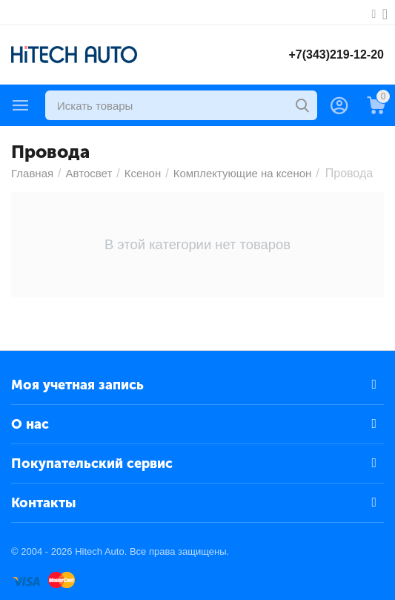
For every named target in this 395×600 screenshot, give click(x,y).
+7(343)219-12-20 (336, 54)
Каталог (20, 105)
